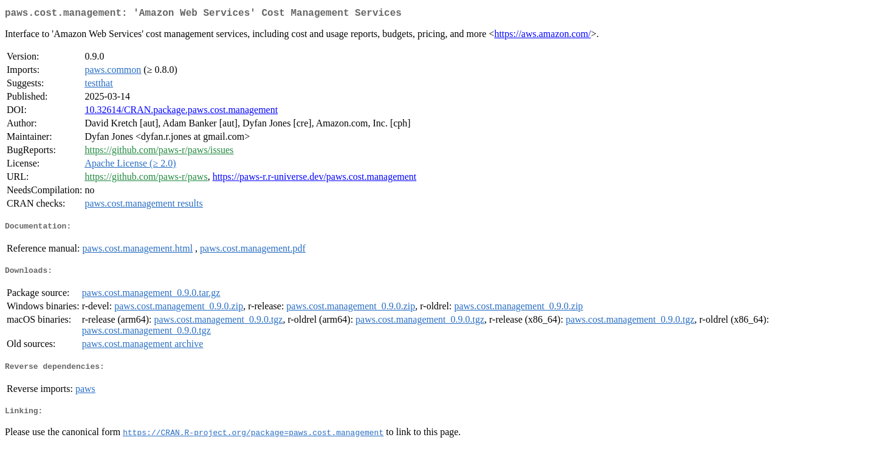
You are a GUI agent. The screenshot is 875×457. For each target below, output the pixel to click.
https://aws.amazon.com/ (542, 36)
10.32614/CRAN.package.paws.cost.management (181, 112)
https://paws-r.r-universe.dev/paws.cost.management (315, 179)
